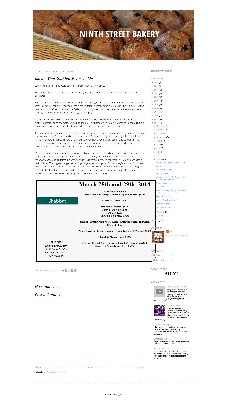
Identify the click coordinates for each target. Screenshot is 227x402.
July (158, 144)
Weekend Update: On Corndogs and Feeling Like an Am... (171, 178)
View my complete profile (176, 236)
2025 (156, 82)
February (161, 212)
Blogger (118, 394)
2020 (156, 101)
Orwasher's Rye (160, 339)
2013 (156, 220)
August (160, 141)
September (161, 137)
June (159, 148)
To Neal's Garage (163, 183)
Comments (159, 260)
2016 (156, 115)
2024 (156, 86)
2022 (156, 93)
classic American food (130, 156)
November (161, 130)
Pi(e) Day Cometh (163, 196)
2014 (156, 123)
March (159, 159)
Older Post (139, 367)
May (159, 152)
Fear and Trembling (162, 349)
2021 (156, 97)
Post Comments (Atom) (56, 372)
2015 (156, 119)
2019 (156, 104)
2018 (156, 108)
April (159, 156)
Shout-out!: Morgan (164, 170)
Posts (156, 255)
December (161, 126)
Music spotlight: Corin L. (177, 287)
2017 (156, 112)
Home (90, 367)
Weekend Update (163, 166)
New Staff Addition (164, 207)
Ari (170, 232)
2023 (156, 90)
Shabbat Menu (162, 174)
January (160, 216)
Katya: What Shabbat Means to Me (170, 162)
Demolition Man (173, 306)
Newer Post (41, 367)
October (160, 133)
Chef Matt (160, 187)
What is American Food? (166, 200)
